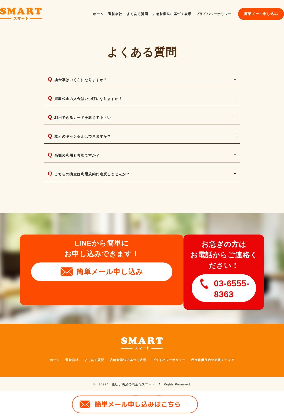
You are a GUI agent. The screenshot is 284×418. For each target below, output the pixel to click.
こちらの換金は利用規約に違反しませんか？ (93, 188)
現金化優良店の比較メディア (220, 356)
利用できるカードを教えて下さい (83, 124)
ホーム (98, 14)
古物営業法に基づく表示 (171, 14)
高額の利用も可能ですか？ (76, 167)
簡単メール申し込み (261, 14)
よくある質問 (137, 14)
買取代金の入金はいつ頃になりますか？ (89, 102)
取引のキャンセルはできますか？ (83, 145)
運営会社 (115, 14)
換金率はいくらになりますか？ (80, 81)
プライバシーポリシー (213, 14)
